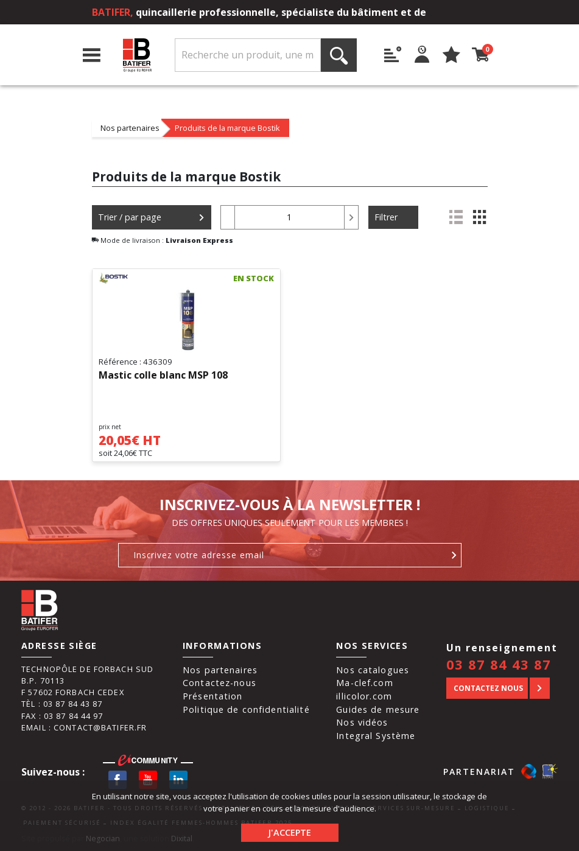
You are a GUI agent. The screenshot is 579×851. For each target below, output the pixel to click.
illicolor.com (364, 696)
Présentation (213, 696)
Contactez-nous (219, 682)
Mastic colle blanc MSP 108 (163, 375)
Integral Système (375, 735)
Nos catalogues (372, 670)
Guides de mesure (377, 709)
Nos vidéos (362, 722)
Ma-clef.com (364, 682)
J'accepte (289, 832)
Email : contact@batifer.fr (84, 727)
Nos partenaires (130, 127)
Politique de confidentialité (246, 709)
